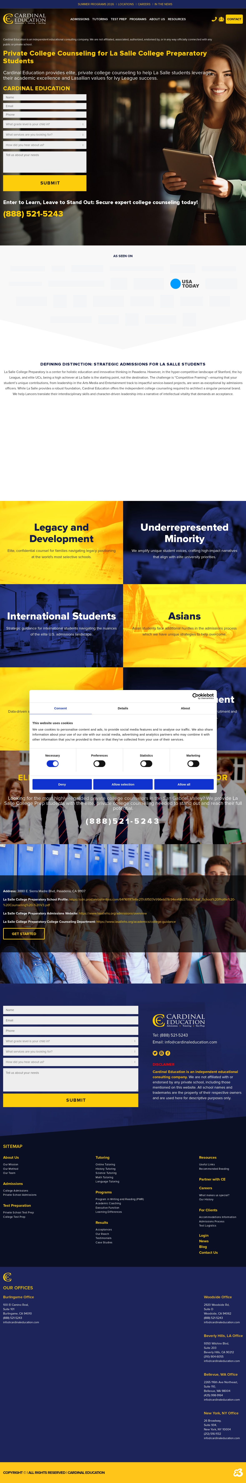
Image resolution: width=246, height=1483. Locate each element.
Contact (234, 19)
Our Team (9, 1173)
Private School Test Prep (18, 1212)
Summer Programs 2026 (96, 4)
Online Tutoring (105, 1164)
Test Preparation (17, 1205)
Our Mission (10, 1164)
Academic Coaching (108, 1203)
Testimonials (103, 1238)
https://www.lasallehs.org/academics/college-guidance (136, 922)
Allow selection (123, 784)
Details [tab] (123, 708)
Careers (205, 1188)
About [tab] (185, 708)
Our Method (10, 1169)
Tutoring (103, 1157)
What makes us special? (214, 1195)
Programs (104, 1192)
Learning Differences (109, 1212)
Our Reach (102, 1234)
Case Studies (104, 1242)
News (204, 1241)
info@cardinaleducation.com (191, 1042)
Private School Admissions (20, 1195)
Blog (203, 1246)
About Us (11, 1157)
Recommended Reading (214, 1169)
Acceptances (104, 1229)
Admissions (13, 1183)
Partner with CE (212, 1179)
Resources (208, 1157)
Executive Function (107, 1207)
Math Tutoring (104, 1177)
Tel (214, 19)
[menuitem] (80, 19)
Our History (206, 1199)
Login (204, 1235)
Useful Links (207, 1164)
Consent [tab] (60, 708)
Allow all (184, 784)
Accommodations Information (217, 1217)
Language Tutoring (107, 1181)
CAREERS (144, 4)
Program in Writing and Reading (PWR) (120, 1199)
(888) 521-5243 (174, 1035)
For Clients (208, 1210)
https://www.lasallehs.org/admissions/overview (113, 913)
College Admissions (15, 1190)
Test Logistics (207, 1225)
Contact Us (208, 1252)
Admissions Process (211, 1221)
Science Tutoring (106, 1173)
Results (102, 1222)
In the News (163, 4)
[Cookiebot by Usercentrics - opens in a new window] (195, 696)
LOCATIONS (126, 4)
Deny (62, 784)
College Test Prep (14, 1217)
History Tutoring (105, 1169)
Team (221, 19)
